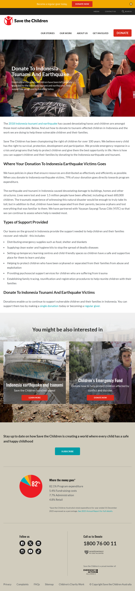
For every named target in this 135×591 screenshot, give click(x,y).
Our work (66, 33)
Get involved (100, 33)
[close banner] (131, 4)
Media (96, 11)
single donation (49, 306)
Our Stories (48, 33)
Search (126, 11)
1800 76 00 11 (100, 543)
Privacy (7, 584)
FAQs (37, 584)
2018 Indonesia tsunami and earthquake (33, 123)
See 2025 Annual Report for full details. (95, 511)
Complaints (22, 584)
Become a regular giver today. (52, 4)
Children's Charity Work (71, 584)
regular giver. (92, 306)
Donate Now (100, 397)
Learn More (35, 397)
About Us (82, 33)
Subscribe (67, 451)
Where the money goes (61, 480)
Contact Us (110, 11)
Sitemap (49, 584)
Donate (122, 33)
